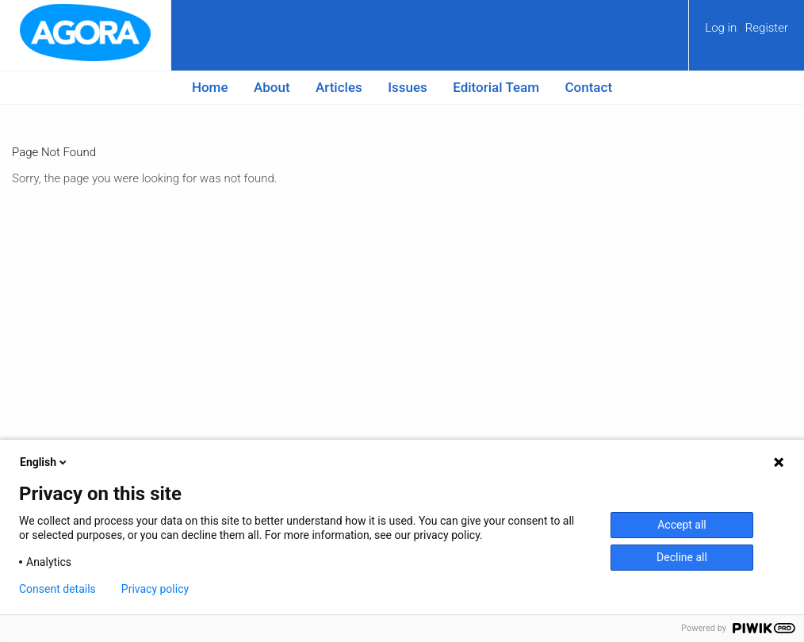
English (44, 462)
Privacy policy (155, 589)
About (272, 87)
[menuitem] (746, 33)
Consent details (57, 589)
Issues (407, 87)
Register (766, 28)
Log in (722, 28)
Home (210, 87)
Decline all (682, 557)
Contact (589, 87)
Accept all (681, 524)
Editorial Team (496, 87)
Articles (339, 87)
